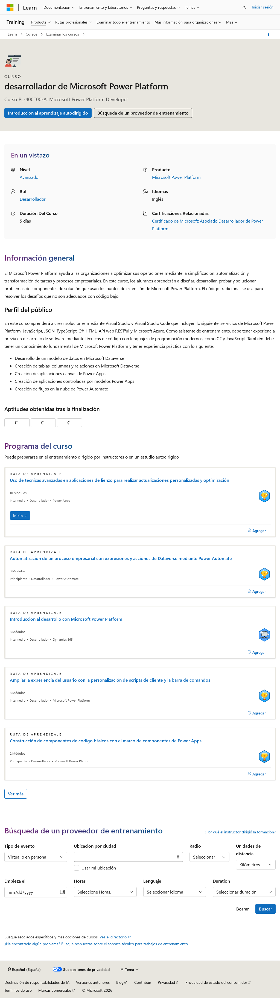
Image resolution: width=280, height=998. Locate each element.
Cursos (32, 34)
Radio (195, 846)
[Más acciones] (268, 34)
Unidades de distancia (248, 849)
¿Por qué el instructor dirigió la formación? (240, 832)
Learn (13, 34)
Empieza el (14, 881)
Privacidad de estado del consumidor (216, 982)
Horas (80, 881)
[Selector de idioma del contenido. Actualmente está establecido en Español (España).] (24, 969)
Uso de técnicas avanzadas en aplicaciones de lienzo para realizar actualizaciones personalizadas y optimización (119, 480)
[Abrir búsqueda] (244, 7)
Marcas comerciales (54, 990)
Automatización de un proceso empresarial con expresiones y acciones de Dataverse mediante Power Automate (121, 558)
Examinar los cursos (63, 34)
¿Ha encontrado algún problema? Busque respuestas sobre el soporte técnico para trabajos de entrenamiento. (96, 943)
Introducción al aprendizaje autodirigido (48, 113)
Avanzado (29, 177)
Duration (221, 881)
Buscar (265, 909)
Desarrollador (33, 199)
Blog (120, 982)
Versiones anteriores (93, 982)
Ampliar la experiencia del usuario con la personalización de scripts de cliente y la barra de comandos (110, 680)
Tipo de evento (19, 846)
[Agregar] (256, 530)
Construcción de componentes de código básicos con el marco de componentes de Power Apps (106, 740)
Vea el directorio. (113, 936)
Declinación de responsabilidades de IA (36, 982)
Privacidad (166, 982)
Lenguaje (152, 881)
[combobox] (128, 857)
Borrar (242, 909)
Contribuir (142, 982)
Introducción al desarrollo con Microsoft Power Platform (66, 619)
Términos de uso (18, 990)
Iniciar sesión (262, 7)
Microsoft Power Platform (176, 177)
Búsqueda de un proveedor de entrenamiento (143, 113)
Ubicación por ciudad (95, 846)
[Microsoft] (10, 7)
